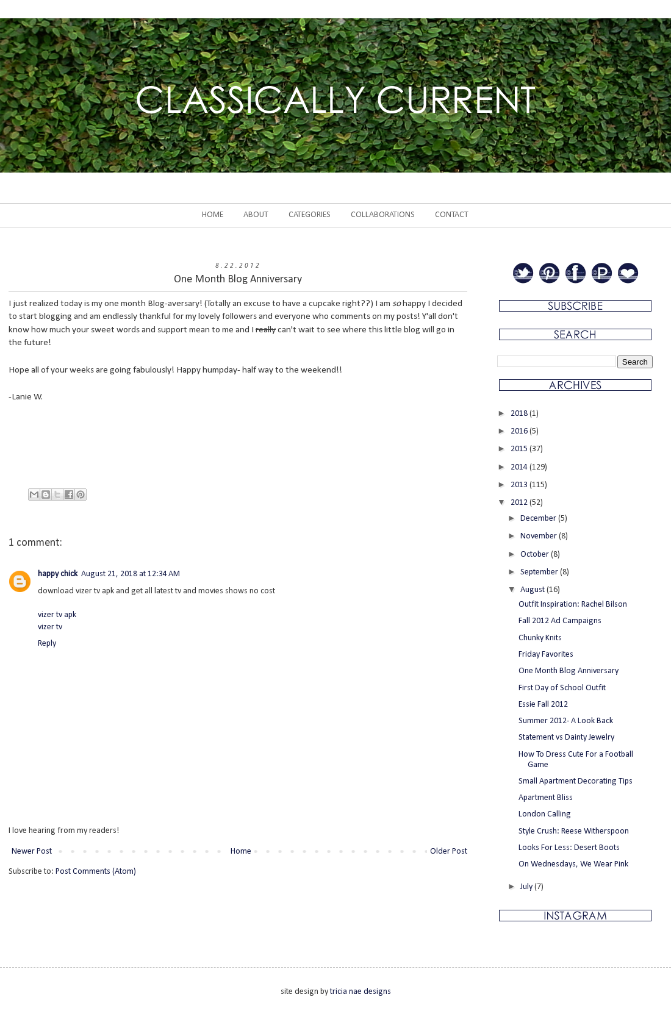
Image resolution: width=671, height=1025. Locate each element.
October (535, 554)
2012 (520, 502)
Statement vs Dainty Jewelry (566, 737)
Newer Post (32, 851)
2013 (520, 485)
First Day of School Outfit (562, 688)
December (539, 518)
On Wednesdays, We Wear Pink (573, 864)
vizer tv (50, 627)
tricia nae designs (360, 991)
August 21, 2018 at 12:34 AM (130, 574)
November (539, 536)
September (540, 572)
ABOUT (255, 215)
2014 (520, 467)
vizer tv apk (57, 615)
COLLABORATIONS (383, 215)
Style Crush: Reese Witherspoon (573, 831)
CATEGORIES (310, 215)
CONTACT (451, 215)
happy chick (57, 574)
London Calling (544, 814)
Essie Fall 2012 (543, 704)
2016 (520, 431)
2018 (520, 413)
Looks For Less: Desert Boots (569, 847)
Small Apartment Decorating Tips (575, 781)
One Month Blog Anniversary (568, 671)
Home (241, 851)
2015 (520, 449)
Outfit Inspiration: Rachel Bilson (572, 604)
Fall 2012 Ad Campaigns (559, 621)
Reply (47, 643)
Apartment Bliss (545, 797)
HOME (212, 215)
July (527, 886)
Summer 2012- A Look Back (565, 721)
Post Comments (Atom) (96, 871)
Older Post (448, 851)
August (533, 590)
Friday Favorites (545, 654)
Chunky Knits (540, 638)
